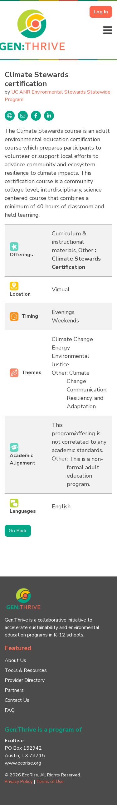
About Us (15, 660)
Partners (14, 690)
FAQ (10, 710)
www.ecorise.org (23, 763)
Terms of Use (50, 781)
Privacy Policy (18, 781)
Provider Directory (25, 680)
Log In (101, 11)
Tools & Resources (26, 670)
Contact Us (17, 700)
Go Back (18, 530)
